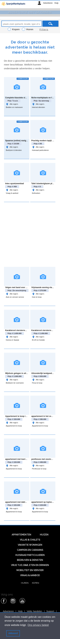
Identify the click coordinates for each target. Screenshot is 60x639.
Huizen (44, 534)
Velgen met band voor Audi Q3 (19, 287)
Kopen (35, 583)
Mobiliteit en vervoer (30, 570)
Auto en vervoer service (15, 297)
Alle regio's (12, 104)
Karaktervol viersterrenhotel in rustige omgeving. (27, 330)
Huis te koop (37, 297)
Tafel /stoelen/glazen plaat (43, 183)
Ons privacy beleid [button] (38, 625)
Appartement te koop (14, 426)
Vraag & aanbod (12, 193)
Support (50, 611)
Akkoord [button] (13, 633)
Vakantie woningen (30, 545)
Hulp (56, 3)
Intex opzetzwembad (14, 183)
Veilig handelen (34, 611)
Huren (24, 583)
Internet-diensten (38, 107)
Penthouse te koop (39, 469)
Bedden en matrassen (14, 107)
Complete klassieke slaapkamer (19, 98)
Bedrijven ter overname (15, 383)
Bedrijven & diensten (14, 150)
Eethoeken (36, 193)
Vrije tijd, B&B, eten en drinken (30, 565)
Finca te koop (37, 383)
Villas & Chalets (30, 539)
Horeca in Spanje (12, 340)
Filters (44, 29)
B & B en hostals (38, 340)
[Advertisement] (30, 234)
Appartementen (21, 534)
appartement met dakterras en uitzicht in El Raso (27, 502)
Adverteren (47, 3)
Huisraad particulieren (40, 150)
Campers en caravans (30, 550)
